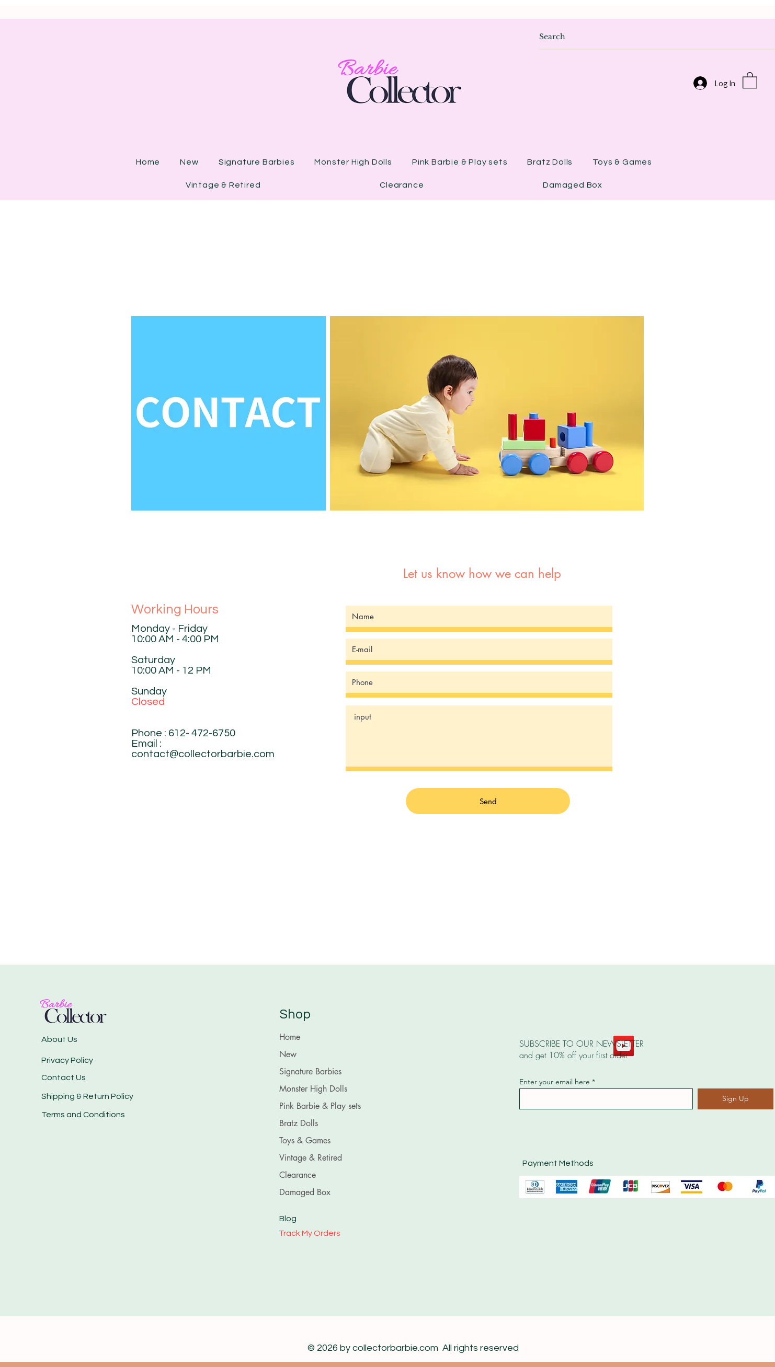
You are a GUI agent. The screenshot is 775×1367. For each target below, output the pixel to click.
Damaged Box (304, 1192)
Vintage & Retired (310, 1157)
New (288, 1054)
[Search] (646, 37)
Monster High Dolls (313, 1088)
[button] (750, 79)
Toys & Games (304, 1140)
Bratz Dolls (298, 1123)
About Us (59, 1039)
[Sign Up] (735, 1098)
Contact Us (63, 1077)
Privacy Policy (67, 1060)
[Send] (488, 801)
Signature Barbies (310, 1071)
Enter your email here (554, 1081)
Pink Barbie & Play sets (320, 1105)
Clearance (297, 1174)
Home (289, 1037)
